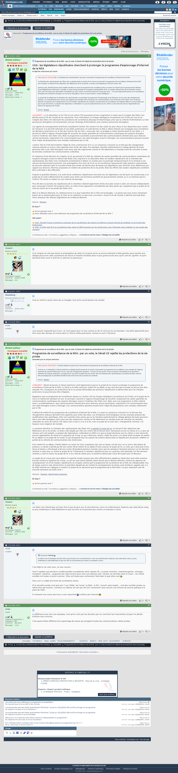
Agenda (49, 15)
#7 (149, 545)
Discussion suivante (88, 652)
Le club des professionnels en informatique (33, 21)
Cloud (40, 6)
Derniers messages (8, 15)
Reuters (46, 110)
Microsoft (59, 6)
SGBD (102, 6)
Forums (36, 2)
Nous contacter (120, 739)
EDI (82, 6)
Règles (63, 15)
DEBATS (93, 641)
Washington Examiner (57, 474)
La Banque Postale (52, 692)
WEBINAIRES (59, 9)
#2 (149, 244)
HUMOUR (125, 9)
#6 (149, 498)
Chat (72, 2)
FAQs (46, 641)
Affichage (144, 51)
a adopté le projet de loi (101, 429)
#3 (149, 291)
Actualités (57, 21)
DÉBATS (104, 9)
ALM (51, 6)
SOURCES (95, 9)
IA (46, 6)
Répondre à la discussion (17, 28)
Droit (115, 2)
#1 (149, 56)
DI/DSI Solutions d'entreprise (24, 6)
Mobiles (117, 6)
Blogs (64, 2)
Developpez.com (133, 739)
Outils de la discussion (129, 51)
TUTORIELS (42, 9)
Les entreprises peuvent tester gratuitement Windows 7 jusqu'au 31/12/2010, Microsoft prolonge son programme (50, 708)
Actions (19, 15)
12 (142, 493)
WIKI (111, 9)
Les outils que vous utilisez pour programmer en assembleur (29, 702)
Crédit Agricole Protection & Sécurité (63, 681)
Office (109, 6)
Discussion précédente (68, 652)
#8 (149, 605)
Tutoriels (47, 2)
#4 (149, 322)
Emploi (96, 2)
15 (142, 240)
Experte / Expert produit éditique (54, 689)
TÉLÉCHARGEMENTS (81, 9)
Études (105, 2)
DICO (117, 9)
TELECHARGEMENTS (66, 641)
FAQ (57, 2)
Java (66, 6)
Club (122, 2)
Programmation (92, 6)
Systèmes (126, 6)
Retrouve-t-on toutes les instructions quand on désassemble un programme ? (36, 718)
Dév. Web (74, 6)
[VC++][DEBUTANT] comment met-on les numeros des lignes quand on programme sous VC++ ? (43, 723)
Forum (10, 21)
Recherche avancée (169, 15)
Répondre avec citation (127, 240)
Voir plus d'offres (107, 695)
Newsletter (84, 2)
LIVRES (68, 9)
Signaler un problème (44, 28)
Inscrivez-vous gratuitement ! (52, 12)
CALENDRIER (114, 641)
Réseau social (31, 15)
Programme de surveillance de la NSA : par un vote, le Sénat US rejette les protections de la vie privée (62, 33)
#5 (149, 344)
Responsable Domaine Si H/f (52, 679)
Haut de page (144, 739)
